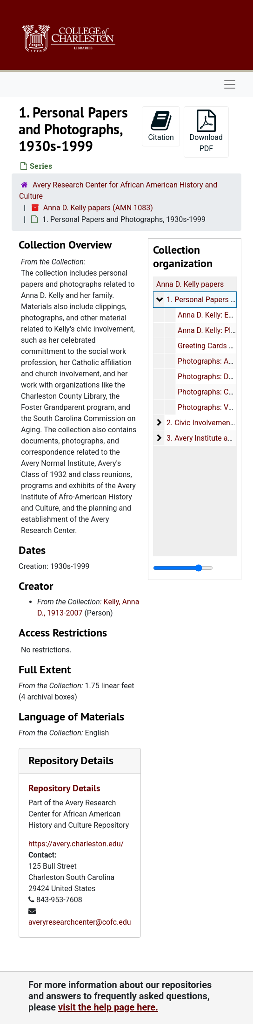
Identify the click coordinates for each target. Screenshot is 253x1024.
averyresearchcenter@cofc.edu (79, 922)
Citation (160, 126)
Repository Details (70, 760)
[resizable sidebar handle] (183, 568)
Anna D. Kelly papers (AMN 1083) (98, 207)
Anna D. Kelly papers (190, 284)
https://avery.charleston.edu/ (76, 843)
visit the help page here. (108, 1007)
